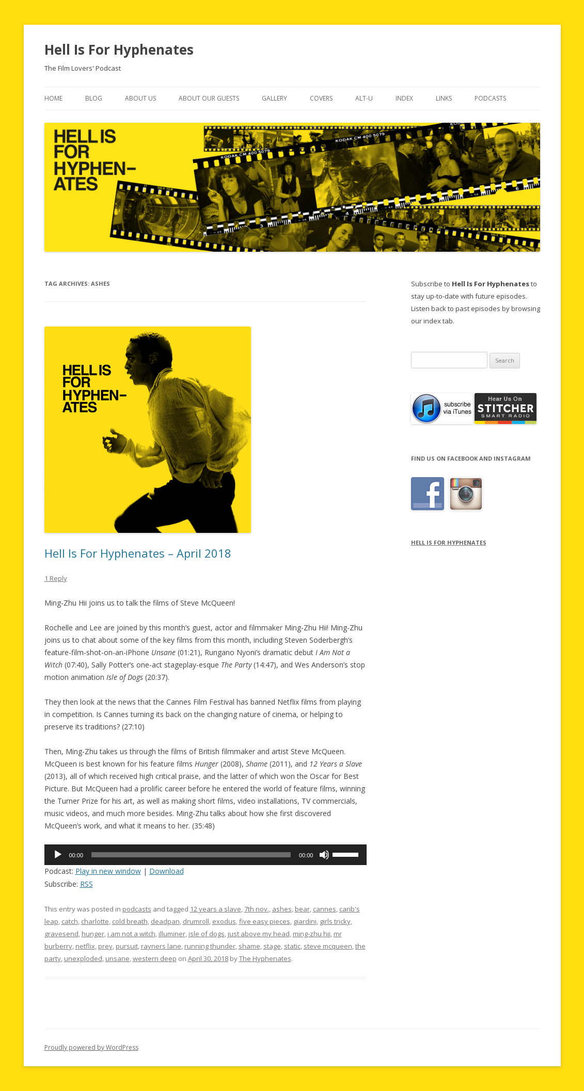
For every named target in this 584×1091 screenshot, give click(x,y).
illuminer (172, 933)
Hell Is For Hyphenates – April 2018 (137, 553)
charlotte (95, 921)
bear (302, 909)
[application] (205, 854)
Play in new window (108, 871)
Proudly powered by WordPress (91, 1047)
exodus (224, 921)
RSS (86, 884)
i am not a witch (131, 933)
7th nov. (256, 909)
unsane (117, 958)
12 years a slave (215, 909)
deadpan (165, 921)
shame (249, 946)
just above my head (259, 933)
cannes (324, 909)
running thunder (209, 946)
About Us (140, 98)
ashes (282, 909)
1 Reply (55, 578)
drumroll (196, 921)
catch (69, 921)
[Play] (58, 855)
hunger (93, 933)
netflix (85, 946)
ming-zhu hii (311, 933)
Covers (321, 98)
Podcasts (490, 98)
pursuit (127, 946)
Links (444, 98)
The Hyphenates (265, 958)
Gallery (274, 98)
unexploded (83, 958)
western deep (155, 958)
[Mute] (324, 855)
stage (272, 946)
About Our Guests (209, 98)
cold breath (130, 921)
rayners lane (161, 946)
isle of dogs (206, 933)
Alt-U (364, 98)
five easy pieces (264, 921)
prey (105, 946)
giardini (305, 921)
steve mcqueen (328, 946)
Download (166, 871)
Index (404, 98)
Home (53, 98)
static (292, 946)
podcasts (136, 909)
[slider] (191, 854)
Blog (93, 98)
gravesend (61, 933)
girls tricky (335, 921)
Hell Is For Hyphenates (119, 49)
